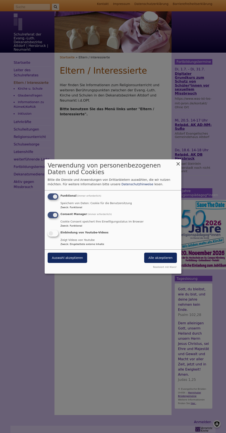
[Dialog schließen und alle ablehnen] (178, 162)
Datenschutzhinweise (137, 184)
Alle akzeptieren (160, 258)
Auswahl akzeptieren (67, 258)
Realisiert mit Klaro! (165, 267)
